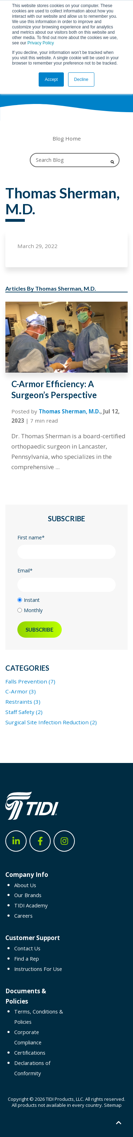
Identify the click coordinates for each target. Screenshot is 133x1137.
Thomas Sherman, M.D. (69, 411)
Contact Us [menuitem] (27, 948)
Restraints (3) (22, 701)
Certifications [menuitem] (29, 1052)
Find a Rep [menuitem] (26, 958)
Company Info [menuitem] (26, 874)
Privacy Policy (40, 42)
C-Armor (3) (20, 691)
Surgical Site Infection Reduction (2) (51, 722)
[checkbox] (66, 605)
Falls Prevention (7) (30, 681)
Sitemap (113, 1105)
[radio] (66, 600)
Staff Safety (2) (24, 711)
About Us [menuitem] (25, 885)
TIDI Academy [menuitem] (31, 905)
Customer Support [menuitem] (32, 938)
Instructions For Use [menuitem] (38, 969)
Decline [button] (81, 79)
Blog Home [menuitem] (66, 138)
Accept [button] (51, 79)
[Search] (75, 160)
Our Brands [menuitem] (27, 895)
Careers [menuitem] (23, 915)
